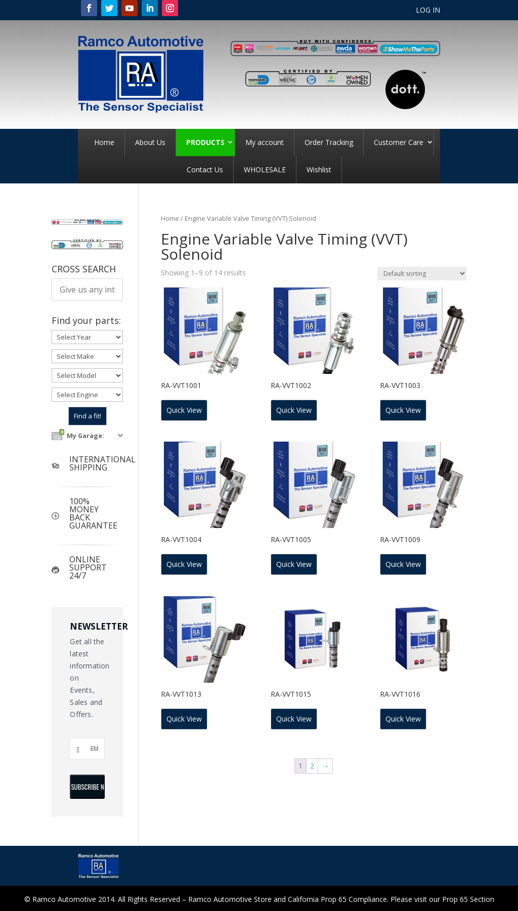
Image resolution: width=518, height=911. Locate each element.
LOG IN (428, 11)
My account (264, 142)
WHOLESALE (265, 169)
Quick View (184, 410)
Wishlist (319, 169)
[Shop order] (421, 273)
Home (104, 142)
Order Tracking (329, 142)
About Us (150, 142)
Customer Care (398, 142)
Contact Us (205, 169)
